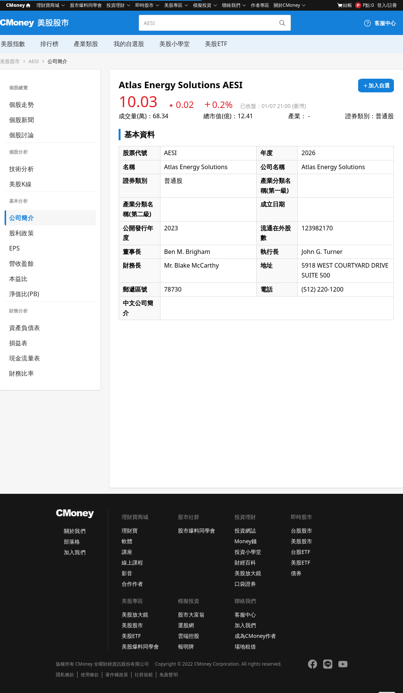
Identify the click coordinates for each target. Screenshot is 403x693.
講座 (127, 551)
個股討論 (21, 135)
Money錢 (246, 541)
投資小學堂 (248, 551)
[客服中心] (380, 23)
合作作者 (132, 583)
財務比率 (21, 373)
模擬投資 (202, 5)
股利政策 (21, 233)
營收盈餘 (21, 263)
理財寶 (130, 530)
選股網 (186, 625)
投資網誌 (245, 530)
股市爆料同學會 (86, 5)
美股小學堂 (173, 44)
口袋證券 (245, 583)
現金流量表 (24, 358)
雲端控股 (188, 635)
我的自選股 (128, 44)
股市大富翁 (191, 614)
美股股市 (10, 61)
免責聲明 (168, 675)
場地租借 (245, 646)
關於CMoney (287, 5)
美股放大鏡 (248, 573)
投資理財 (115, 5)
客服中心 (245, 614)
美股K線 (20, 184)
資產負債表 (24, 328)
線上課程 (132, 562)
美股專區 (173, 5)
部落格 (72, 541)
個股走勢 (21, 104)
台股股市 (301, 530)
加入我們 (74, 552)
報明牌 (186, 646)
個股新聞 (21, 120)
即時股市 (144, 5)
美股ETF (215, 44)
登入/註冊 (387, 5)
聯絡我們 (231, 5)
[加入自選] (376, 85)
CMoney (18, 5)
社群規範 (144, 675)
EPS (14, 248)
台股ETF (300, 551)
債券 (296, 573)
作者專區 (260, 5)
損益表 (18, 343)
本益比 (18, 278)
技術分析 (21, 169)
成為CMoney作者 (255, 635)
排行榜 (49, 44)
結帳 (344, 5)
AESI (34, 61)
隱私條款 (65, 675)
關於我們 (74, 530)
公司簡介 (57, 61)
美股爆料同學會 (140, 646)
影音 (127, 573)
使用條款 (90, 675)
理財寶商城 (47, 5)
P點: (364, 5)
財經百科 (245, 562)
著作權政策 (116, 675)
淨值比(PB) (24, 294)
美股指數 (12, 44)
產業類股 (85, 44)
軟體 (127, 541)
